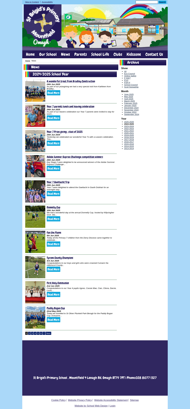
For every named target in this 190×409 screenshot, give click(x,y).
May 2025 (128, 97)
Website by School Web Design (91, 406)
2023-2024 (129, 126)
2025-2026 (129, 122)
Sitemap (134, 400)
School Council (131, 85)
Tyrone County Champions (60, 257)
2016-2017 (129, 142)
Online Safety (130, 76)
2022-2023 (129, 128)
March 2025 (129, 101)
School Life (100, 54)
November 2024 (131, 110)
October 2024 (130, 112)
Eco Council (129, 74)
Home (30, 54)
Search (162, 2)
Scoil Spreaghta (131, 87)
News (65, 54)
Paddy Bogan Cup (56, 308)
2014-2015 (129, 146)
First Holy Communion (58, 283)
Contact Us (154, 54)
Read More (54, 93)
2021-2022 (129, 131)
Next (48, 333)
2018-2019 (129, 137)
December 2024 (131, 108)
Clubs (118, 54)
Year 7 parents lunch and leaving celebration (70, 106)
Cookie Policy (58, 400)
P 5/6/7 (127, 78)
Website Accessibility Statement (111, 400)
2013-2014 (129, 148)
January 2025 (130, 105)
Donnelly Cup (53, 207)
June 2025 (129, 94)
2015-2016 (129, 144)
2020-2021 (129, 133)
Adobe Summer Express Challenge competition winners (75, 157)
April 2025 (128, 99)
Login (112, 406)
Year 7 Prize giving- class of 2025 (65, 131)
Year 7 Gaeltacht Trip (58, 182)
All (125, 71)
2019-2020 (129, 135)
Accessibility (47, 2)
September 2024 (131, 114)
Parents (80, 54)
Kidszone (134, 54)
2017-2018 (129, 140)
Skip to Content (32, 2)
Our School (48, 54)
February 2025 (130, 103)
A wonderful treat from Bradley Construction (71, 81)
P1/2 (126, 80)
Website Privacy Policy (80, 400)
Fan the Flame (54, 232)
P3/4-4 (127, 82)
